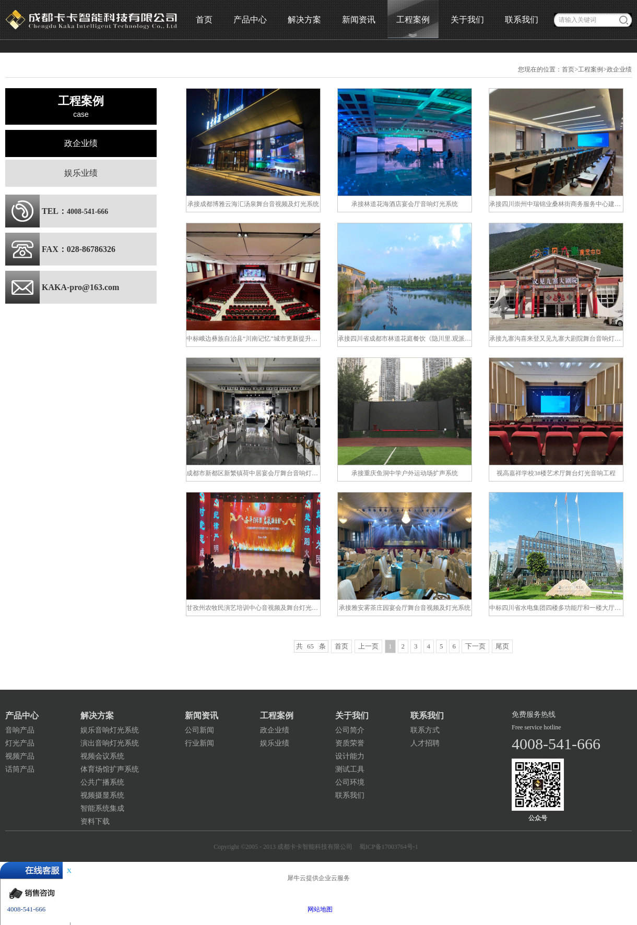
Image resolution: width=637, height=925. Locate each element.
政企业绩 (619, 69)
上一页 (368, 646)
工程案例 (590, 69)
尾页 (502, 646)
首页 (204, 19)
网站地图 (318, 909)
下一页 (475, 646)
